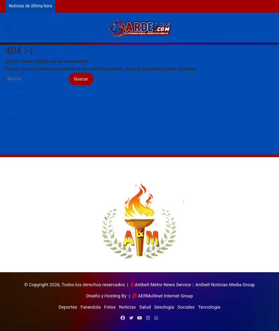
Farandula (15, 96)
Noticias (13, 110)
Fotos (11, 103)
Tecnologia (16, 140)
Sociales (13, 132)
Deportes (14, 88)
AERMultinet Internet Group (165, 295)
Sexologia (15, 125)
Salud (10, 118)
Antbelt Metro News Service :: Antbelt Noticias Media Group (195, 284)
